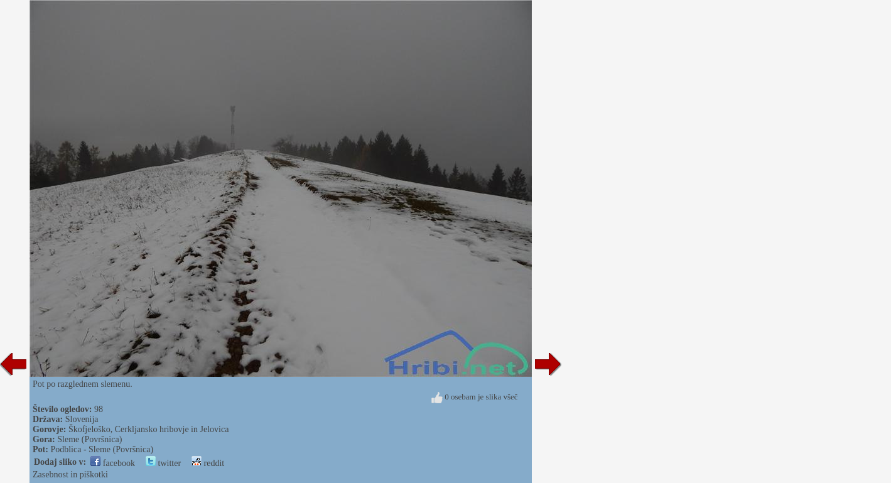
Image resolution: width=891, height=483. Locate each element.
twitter (163, 463)
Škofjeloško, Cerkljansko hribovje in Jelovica (148, 429)
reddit (208, 463)
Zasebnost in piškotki (70, 474)
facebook (112, 463)
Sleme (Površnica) (89, 439)
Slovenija (82, 419)
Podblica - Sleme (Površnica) (101, 449)
